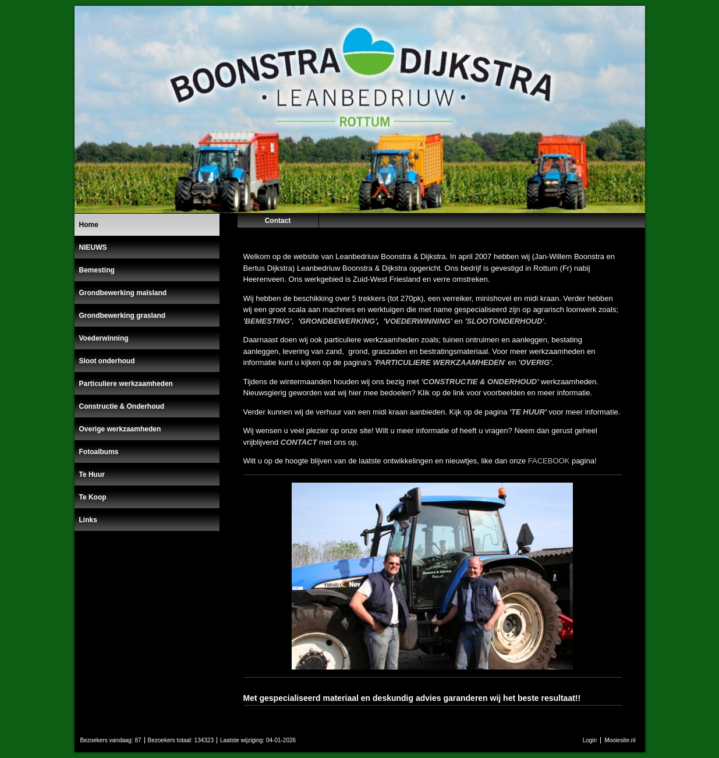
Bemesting (97, 270)
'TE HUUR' (528, 412)
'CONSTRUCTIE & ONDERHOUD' (480, 381)
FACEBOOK (549, 460)
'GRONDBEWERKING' (337, 321)
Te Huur (92, 474)
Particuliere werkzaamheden (126, 384)
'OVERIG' (534, 362)
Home (88, 225)
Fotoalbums (99, 452)
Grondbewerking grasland (122, 315)
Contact (278, 221)
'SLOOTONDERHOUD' (504, 321)
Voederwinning (104, 338)
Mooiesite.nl (619, 740)
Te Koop (93, 497)
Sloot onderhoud (107, 361)
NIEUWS (93, 247)
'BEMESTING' (267, 321)
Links (88, 520)
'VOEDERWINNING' (417, 321)
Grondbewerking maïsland (123, 293)
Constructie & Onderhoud (122, 406)
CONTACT (299, 442)
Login (590, 740)
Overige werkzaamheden (120, 429)
